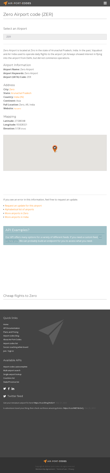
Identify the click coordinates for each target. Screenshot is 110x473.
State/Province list (11, 382)
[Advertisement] (55, 181)
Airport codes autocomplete (15, 366)
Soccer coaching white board (15, 347)
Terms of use (62, 469)
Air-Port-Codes (18, 3)
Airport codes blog (11, 335)
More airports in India (17, 217)
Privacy (71, 469)
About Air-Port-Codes (12, 339)
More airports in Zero (16, 213)
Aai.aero (17, 108)
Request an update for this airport (23, 205)
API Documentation (11, 328)
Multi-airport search (11, 370)
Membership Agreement (45, 469)
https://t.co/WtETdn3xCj (73, 408)
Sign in (11, 351)
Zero (11, 89)
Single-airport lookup (12, 374)
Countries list (9, 378)
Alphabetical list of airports (19, 209)
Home (5, 324)
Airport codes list (10, 343)
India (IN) (19, 97)
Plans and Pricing (10, 332)
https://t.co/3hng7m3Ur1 (44, 402)
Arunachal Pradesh (21, 93)
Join (4, 351)
